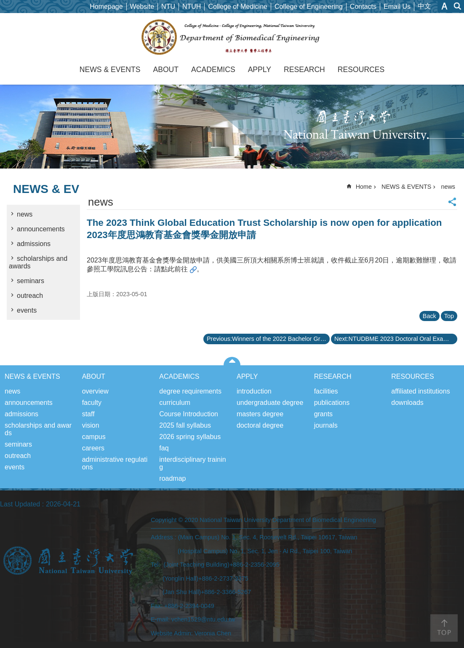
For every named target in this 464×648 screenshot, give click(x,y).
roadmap (172, 478)
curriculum (174, 402)
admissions (34, 243)
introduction (254, 391)
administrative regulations (115, 463)
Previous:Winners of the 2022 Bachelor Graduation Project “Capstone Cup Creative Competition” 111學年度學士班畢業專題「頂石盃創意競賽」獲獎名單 (268, 338)
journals (326, 425)
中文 (424, 6)
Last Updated (20, 504)
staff (88, 414)
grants (323, 414)
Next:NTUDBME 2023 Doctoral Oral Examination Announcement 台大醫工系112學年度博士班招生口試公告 (395, 338)
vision (90, 425)
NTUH (191, 6)
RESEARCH (304, 69)
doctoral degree (260, 425)
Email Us (397, 6)
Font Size (444, 6)
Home (364, 186)
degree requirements (190, 391)
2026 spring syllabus (190, 436)
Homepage (106, 6)
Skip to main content (4, 4)
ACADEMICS (213, 69)
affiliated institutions (420, 391)
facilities (326, 391)
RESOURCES (361, 69)
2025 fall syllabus (185, 425)
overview (95, 391)
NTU (168, 6)
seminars (30, 280)
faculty (91, 402)
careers (93, 448)
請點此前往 (171, 269)
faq (163, 448)
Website (142, 6)
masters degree (260, 414)
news (24, 214)
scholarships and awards (38, 262)
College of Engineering (309, 6)
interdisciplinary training (192, 463)
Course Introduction (188, 414)
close (232, 361)
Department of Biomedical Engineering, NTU (232, 37)
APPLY (259, 69)
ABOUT (166, 69)
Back (429, 316)
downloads (407, 402)
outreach (30, 295)
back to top (444, 628)
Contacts (363, 6)
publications (332, 402)
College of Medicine (237, 6)
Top (449, 316)
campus (94, 436)
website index (457, 6)
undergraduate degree (270, 402)
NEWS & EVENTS (110, 69)
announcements (41, 229)
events (27, 310)
